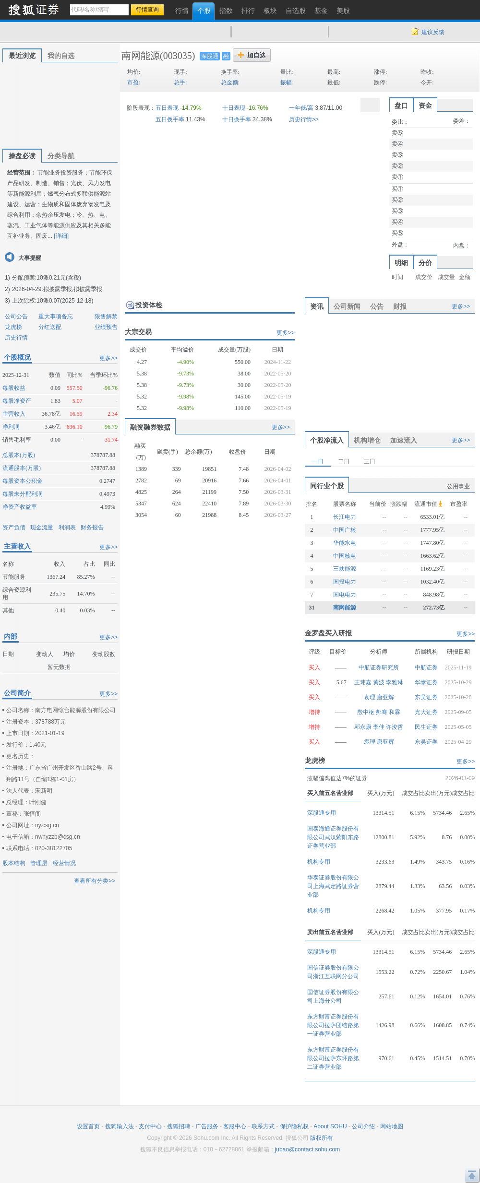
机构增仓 (367, 440)
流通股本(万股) (21, 468)
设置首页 (88, 1126)
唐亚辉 (385, 697)
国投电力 (344, 581)
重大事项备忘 (55, 316)
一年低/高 (301, 108)
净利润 (11, 426)
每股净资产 (16, 401)
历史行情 (16, 337)
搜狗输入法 (119, 1126)
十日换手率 (236, 119)
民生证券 (426, 727)
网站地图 (391, 1126)
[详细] (61, 236)
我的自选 (61, 55)
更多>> (108, 358)
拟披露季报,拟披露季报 (72, 289)
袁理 (370, 697)
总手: (180, 82)
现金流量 (41, 527)
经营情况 (64, 863)
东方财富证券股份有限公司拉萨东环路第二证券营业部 (333, 1058)
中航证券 (426, 667)
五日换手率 (170, 119)
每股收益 (13, 388)
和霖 (394, 712)
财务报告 (92, 527)
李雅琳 (394, 682)
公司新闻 (347, 306)
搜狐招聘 (178, 1126)
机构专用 (318, 861)
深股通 (209, 56)
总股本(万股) (18, 455)
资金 (425, 105)
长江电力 (344, 517)
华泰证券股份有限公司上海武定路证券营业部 (333, 886)
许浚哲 (394, 727)
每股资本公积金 (22, 481)
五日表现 (167, 108)
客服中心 (234, 1126)
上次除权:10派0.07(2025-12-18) (52, 300)
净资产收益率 (19, 507)
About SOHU (330, 1126)
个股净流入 (327, 440)
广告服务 (206, 1126)
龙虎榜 (13, 327)
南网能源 (140, 55)
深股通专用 (321, 812)
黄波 (379, 682)
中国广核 (344, 530)
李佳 (379, 727)
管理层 (39, 863)
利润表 (67, 527)
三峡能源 (344, 568)
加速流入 (403, 440)
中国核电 (344, 555)
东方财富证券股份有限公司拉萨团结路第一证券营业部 (333, 1025)
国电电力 (344, 594)
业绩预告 (106, 327)
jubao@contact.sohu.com (307, 1149)
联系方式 (263, 1126)
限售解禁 (106, 316)
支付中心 (150, 1126)
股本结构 (13, 863)
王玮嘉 (363, 682)
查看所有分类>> (94, 881)
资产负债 (13, 527)
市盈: (133, 82)
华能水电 (344, 542)
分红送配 (49, 327)
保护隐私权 (294, 1126)
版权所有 (321, 1138)
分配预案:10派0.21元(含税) (46, 277)
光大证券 (426, 712)
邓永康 (363, 727)
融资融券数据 (150, 427)
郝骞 (382, 712)
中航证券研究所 (379, 667)
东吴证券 (426, 697)
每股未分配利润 (22, 494)
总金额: (230, 82)
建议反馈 (432, 32)
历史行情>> (304, 119)
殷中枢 (366, 712)
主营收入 (13, 413)
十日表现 (233, 108)
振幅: (286, 82)
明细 (401, 263)
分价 (425, 263)
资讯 (317, 306)
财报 (400, 306)
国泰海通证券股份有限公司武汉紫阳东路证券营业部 (333, 837)
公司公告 (16, 316)
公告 (377, 306)
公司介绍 (363, 1126)
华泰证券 (426, 682)
